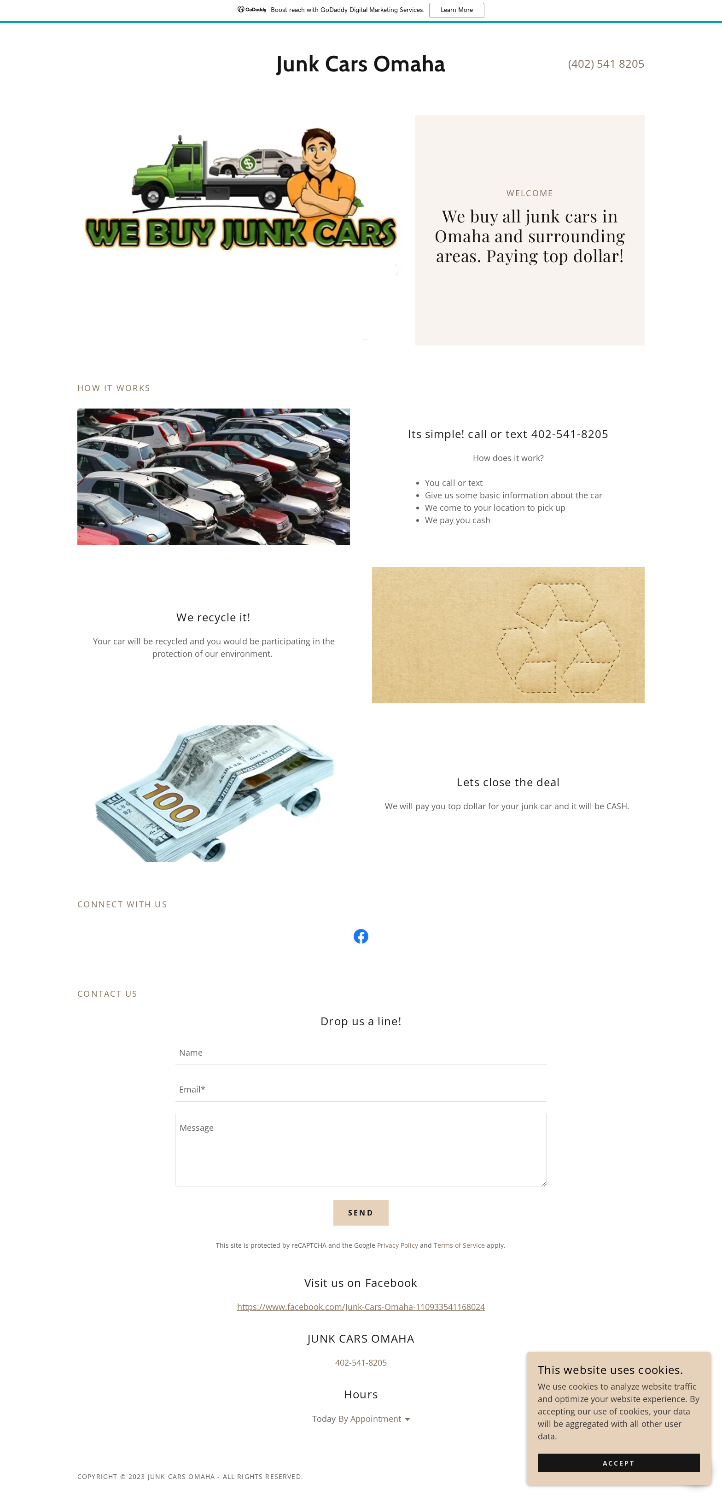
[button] (405, 1419)
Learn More (457, 10)
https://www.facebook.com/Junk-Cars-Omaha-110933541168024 (361, 1306)
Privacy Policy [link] (397, 1245)
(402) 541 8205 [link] (606, 63)
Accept (619, 1463)
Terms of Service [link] (459, 1245)
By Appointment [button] (369, 1418)
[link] (361, 68)
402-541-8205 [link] (361, 1362)
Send (361, 1213)
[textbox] (360, 1052)
